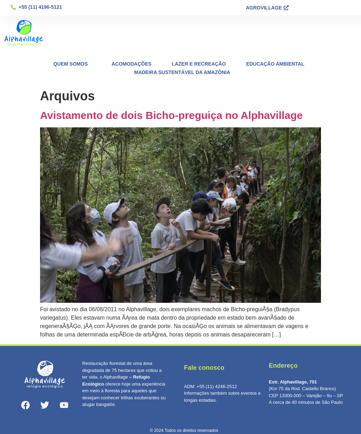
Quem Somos (72, 63)
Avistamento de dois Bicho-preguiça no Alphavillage (171, 115)
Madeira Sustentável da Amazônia (182, 72)
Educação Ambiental (275, 64)
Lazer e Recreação (199, 64)
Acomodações (132, 64)
